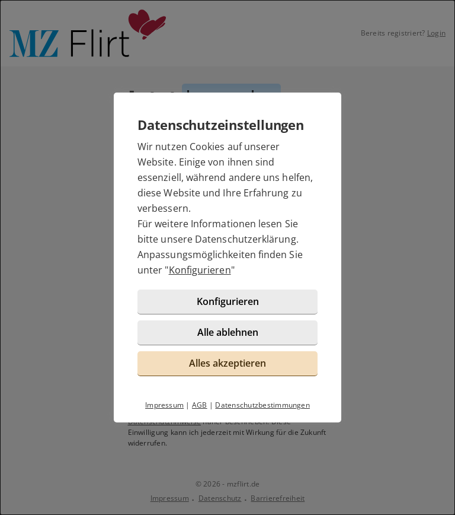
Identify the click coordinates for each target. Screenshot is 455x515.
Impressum (164, 405)
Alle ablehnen (227, 332)
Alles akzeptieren (227, 363)
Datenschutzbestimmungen (262, 405)
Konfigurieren (200, 269)
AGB (199, 405)
